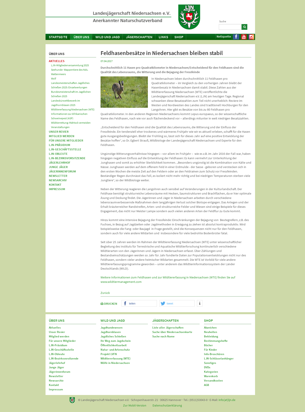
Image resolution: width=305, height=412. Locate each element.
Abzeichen (210, 327)
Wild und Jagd (107, 37)
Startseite (58, 37)
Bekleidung (211, 336)
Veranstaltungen (60, 127)
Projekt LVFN (109, 354)
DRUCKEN (109, 304)
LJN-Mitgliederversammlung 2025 (70, 65)
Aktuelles (57, 61)
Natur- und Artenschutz (115, 350)
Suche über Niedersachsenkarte (172, 332)
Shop (178, 37)
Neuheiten (210, 332)
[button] (139, 303)
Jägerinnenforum (62, 171)
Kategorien (211, 372)
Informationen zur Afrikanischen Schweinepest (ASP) (69, 116)
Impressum (57, 189)
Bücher (208, 345)
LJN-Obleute (58, 154)
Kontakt (55, 185)
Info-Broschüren (214, 354)
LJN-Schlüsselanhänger (219, 358)
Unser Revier (59, 132)
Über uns (81, 37)
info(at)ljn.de (227, 400)
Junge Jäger (58, 167)
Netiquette (224, 36)
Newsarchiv (58, 180)
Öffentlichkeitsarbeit (114, 345)
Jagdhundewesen (111, 327)
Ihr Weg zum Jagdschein (116, 341)
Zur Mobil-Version (134, 405)
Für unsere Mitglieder (66, 140)
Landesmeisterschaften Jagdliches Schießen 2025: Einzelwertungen (70, 85)
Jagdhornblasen (111, 332)
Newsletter (58, 176)
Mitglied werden (61, 136)
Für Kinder (210, 350)
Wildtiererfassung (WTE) (115, 358)
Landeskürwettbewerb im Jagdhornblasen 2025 (65, 103)
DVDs (207, 367)
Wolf (53, 78)
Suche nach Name (163, 336)
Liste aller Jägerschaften (167, 327)
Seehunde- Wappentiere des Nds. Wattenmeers (69, 72)
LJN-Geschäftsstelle (65, 149)
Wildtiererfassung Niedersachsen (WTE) (73, 109)
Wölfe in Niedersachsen (115, 363)
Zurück (105, 293)
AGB (206, 385)
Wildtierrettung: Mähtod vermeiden (71, 122)
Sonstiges (210, 363)
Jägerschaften (139, 37)
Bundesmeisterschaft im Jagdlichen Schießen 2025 (71, 94)
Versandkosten (213, 380)
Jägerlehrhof (59, 162)
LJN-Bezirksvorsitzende (67, 158)
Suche (222, 21)
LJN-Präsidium (59, 145)
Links (163, 37)
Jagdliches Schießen (113, 336)
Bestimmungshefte (216, 341)
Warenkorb (211, 376)
